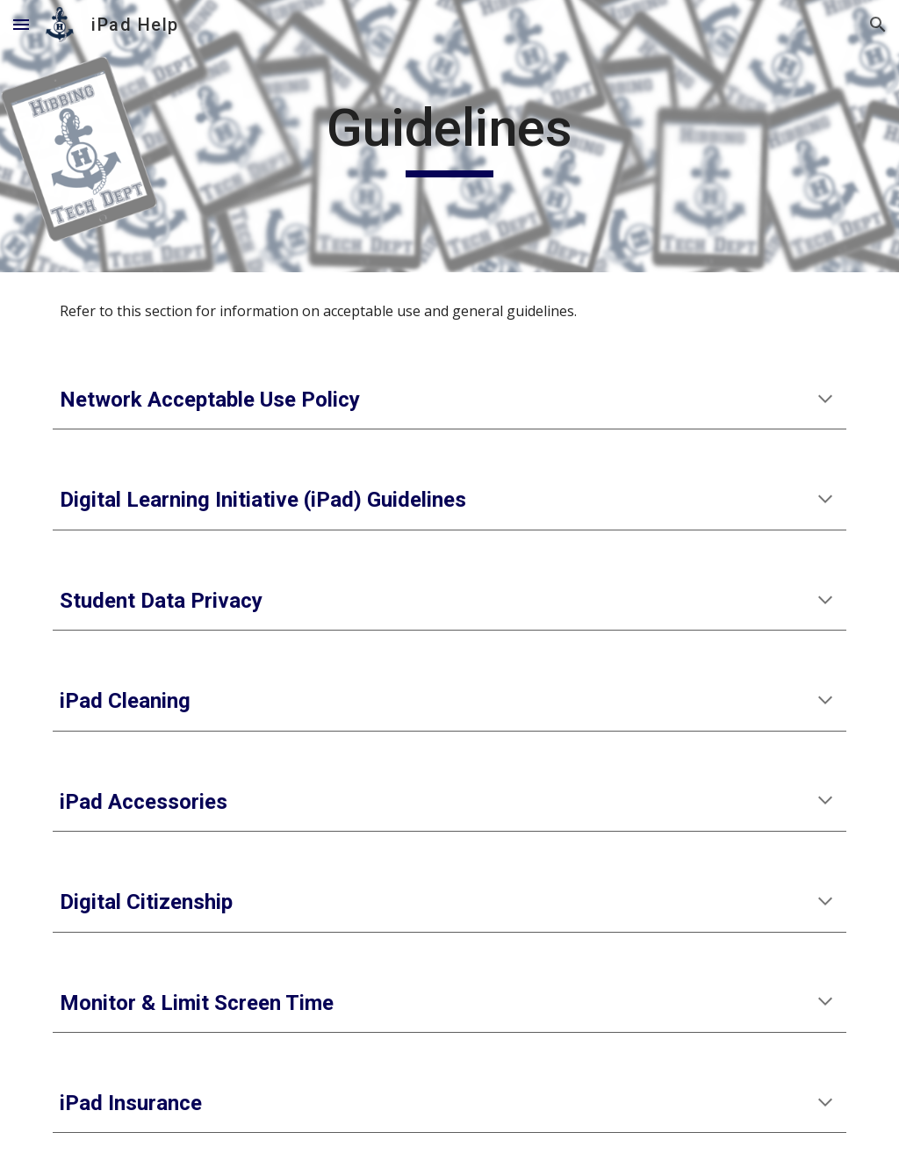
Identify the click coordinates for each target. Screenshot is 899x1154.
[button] (21, 24)
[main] (449, 136)
